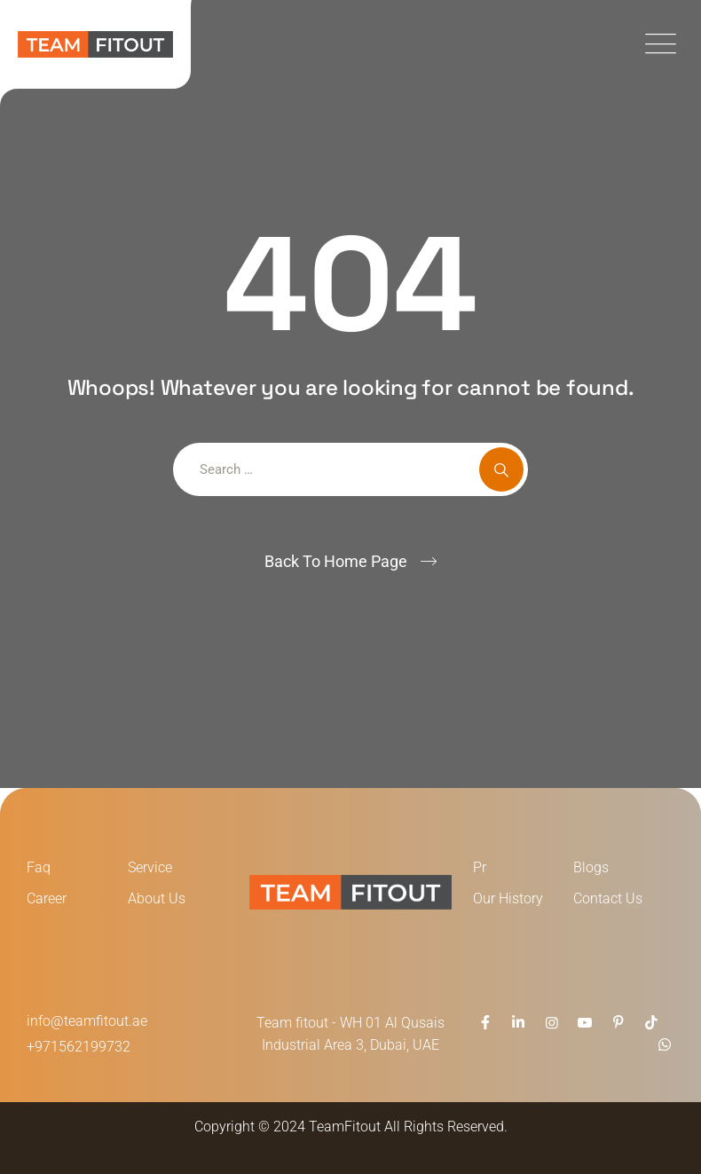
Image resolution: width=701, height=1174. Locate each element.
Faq (39, 867)
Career (47, 898)
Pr (479, 867)
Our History (508, 898)
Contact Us (607, 898)
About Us (156, 898)
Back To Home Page (335, 561)
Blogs (591, 867)
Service (150, 867)
